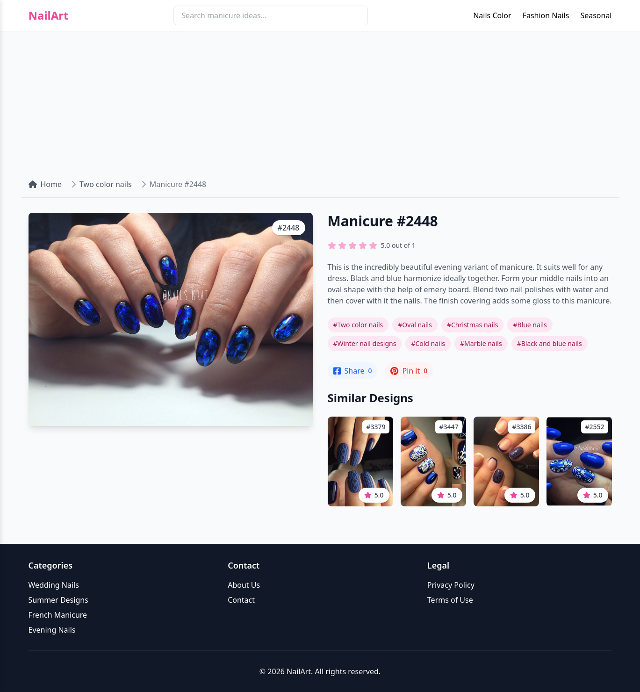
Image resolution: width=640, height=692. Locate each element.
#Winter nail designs (364, 343)
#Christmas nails (472, 324)
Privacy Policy (451, 585)
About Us (244, 585)
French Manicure (58, 615)
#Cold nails (428, 343)
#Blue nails (530, 324)
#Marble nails (481, 343)
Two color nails (105, 184)
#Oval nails (415, 324)
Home (45, 184)
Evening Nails (52, 630)
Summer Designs (58, 600)
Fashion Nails (546, 15)
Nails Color (492, 15)
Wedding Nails (54, 585)
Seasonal (595, 15)
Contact (241, 600)
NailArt (49, 15)
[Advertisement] (320, 101)
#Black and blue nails (549, 343)
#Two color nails (358, 324)
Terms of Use (450, 600)
